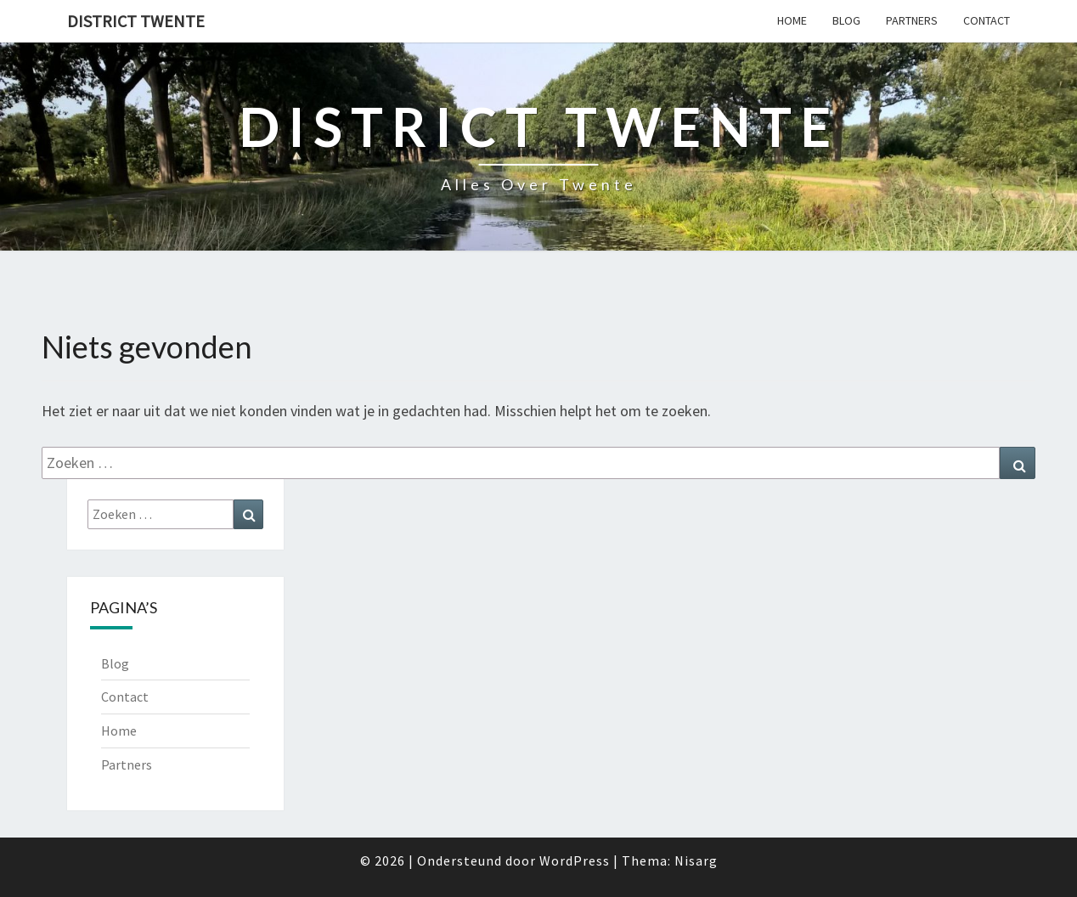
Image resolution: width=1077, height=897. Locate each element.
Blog (846, 20)
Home (792, 20)
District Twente (136, 20)
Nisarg (696, 860)
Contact (986, 20)
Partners (912, 20)
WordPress (574, 860)
